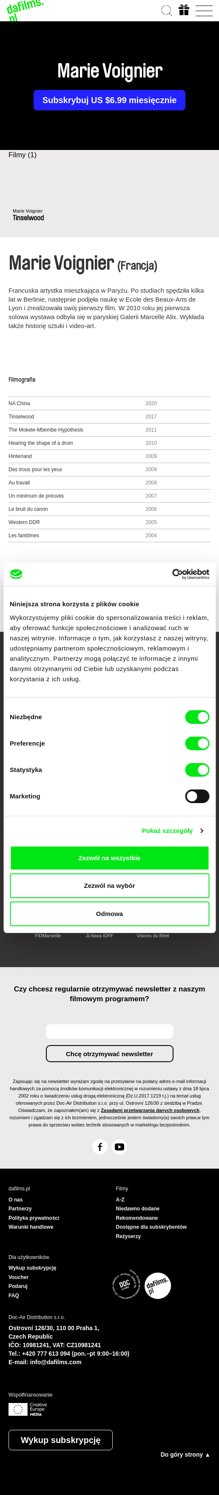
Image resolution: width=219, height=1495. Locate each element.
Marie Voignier (28, 210)
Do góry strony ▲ (185, 1454)
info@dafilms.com (56, 1362)
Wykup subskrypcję (60, 1440)
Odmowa (109, 913)
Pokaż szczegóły (167, 830)
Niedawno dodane (138, 1209)
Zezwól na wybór (109, 885)
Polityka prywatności (34, 1218)
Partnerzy (20, 1209)
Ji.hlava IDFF (100, 935)
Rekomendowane (137, 1218)
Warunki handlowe (31, 1227)
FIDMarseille (48, 935)
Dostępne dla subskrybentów (151, 1227)
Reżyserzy (128, 1236)
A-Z (120, 1200)
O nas (16, 1200)
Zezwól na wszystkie (110, 857)
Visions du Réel (153, 935)
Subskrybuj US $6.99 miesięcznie (110, 100)
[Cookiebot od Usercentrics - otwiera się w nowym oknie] (172, 574)
